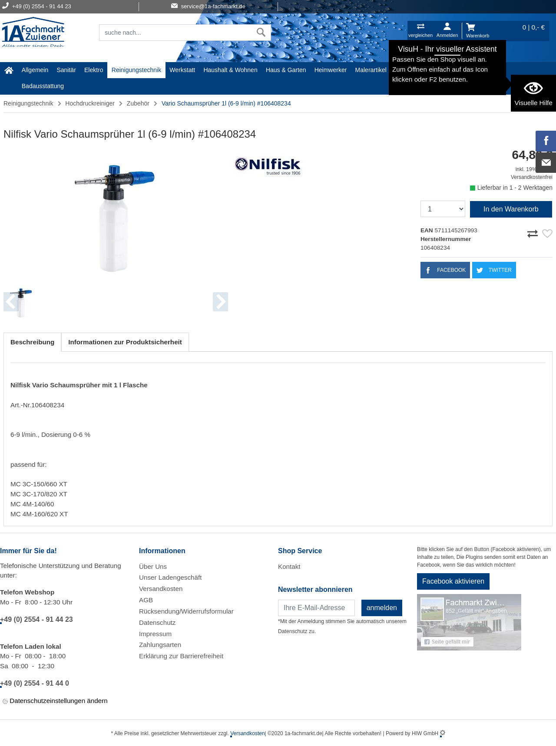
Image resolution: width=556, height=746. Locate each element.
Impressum (155, 633)
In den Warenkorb (511, 209)
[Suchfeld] (175, 32)
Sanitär (66, 69)
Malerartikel (371, 69)
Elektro (93, 69)
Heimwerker (330, 69)
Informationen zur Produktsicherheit (125, 342)
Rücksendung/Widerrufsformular (186, 611)
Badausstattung (43, 86)
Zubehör (138, 103)
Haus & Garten (286, 69)
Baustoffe (440, 69)
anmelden (382, 607)
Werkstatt (182, 69)
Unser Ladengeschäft (170, 577)
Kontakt (289, 566)
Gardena (406, 69)
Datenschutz (157, 622)
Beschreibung (32, 342)
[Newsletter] (316, 608)
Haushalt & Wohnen (230, 69)
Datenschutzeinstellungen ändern (55, 701)
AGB (146, 600)
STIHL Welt (476, 69)
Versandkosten (160, 588)
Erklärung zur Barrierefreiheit (181, 656)
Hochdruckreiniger (90, 103)
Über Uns (153, 566)
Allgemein (35, 69)
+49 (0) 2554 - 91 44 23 (36, 619)
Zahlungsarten (160, 644)
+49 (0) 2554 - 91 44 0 (34, 683)
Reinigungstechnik (136, 69)
